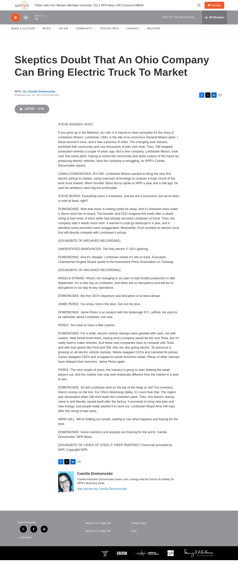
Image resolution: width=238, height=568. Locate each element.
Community (84, 36)
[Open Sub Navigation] (37, 36)
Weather (153, 36)
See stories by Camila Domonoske (102, 496)
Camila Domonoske (41, 99)
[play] (15, 25)
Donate (218, 9)
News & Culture (23, 36)
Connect (132, 36)
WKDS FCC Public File (98, 539)
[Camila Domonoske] (66, 489)
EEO (134, 539)
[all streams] (214, 25)
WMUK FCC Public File (98, 531)
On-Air (63, 36)
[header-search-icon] (200, 9)
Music (47, 36)
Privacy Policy (139, 531)
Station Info (109, 36)
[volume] (26, 25)
